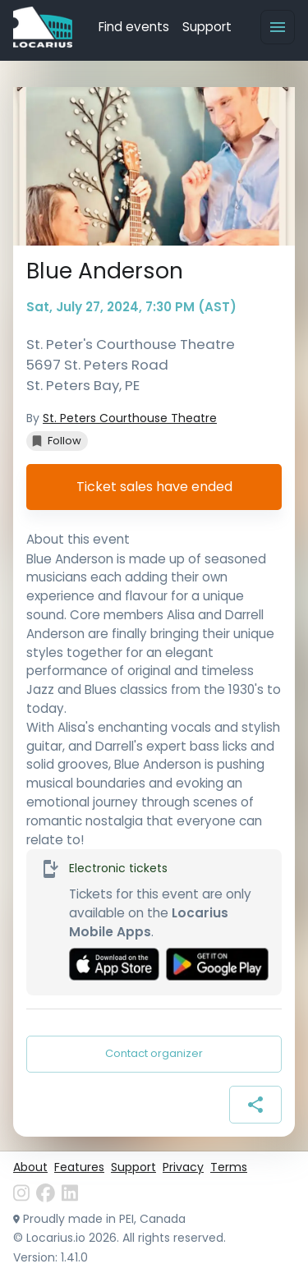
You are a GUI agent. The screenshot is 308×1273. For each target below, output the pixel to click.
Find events (134, 26)
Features (79, 1167)
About (30, 1167)
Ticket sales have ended (154, 487)
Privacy (183, 1167)
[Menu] (277, 27)
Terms (228, 1167)
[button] (57, 441)
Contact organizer (154, 1054)
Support (207, 26)
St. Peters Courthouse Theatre (130, 418)
